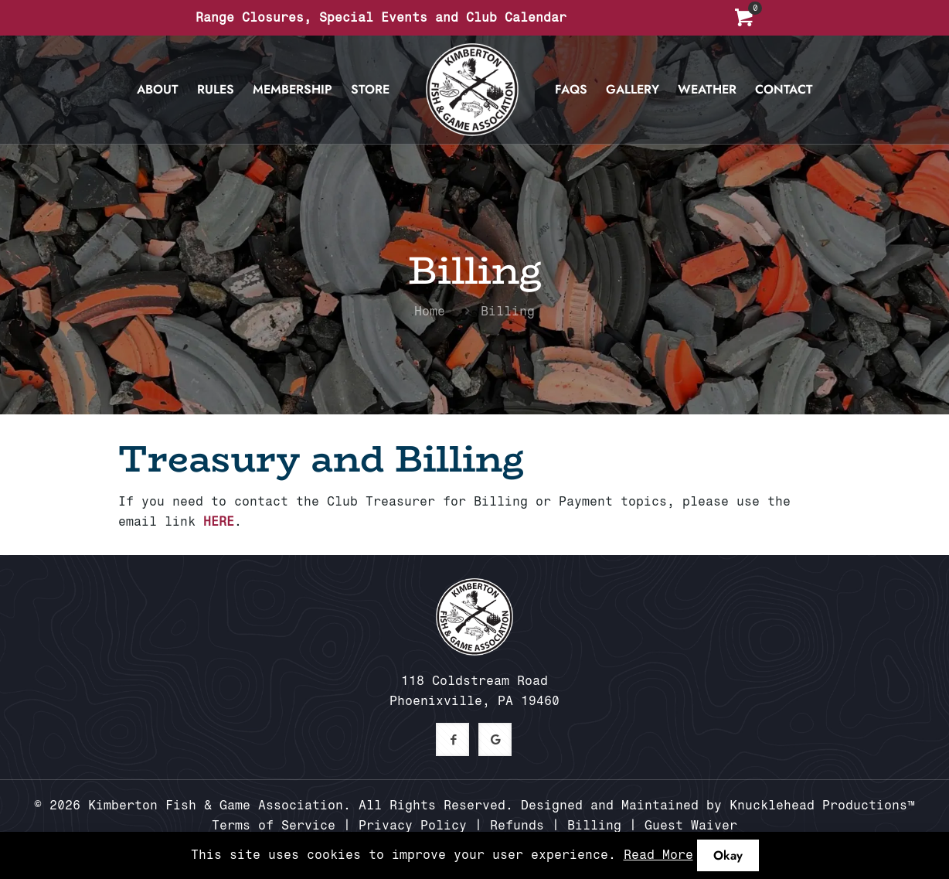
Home (429, 311)
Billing (594, 825)
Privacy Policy (413, 825)
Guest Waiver (691, 825)
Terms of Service (273, 825)
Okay (728, 855)
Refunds (517, 825)
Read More (658, 854)
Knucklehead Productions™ (822, 805)
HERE (218, 521)
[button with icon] (452, 739)
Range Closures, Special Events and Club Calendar (381, 17)
